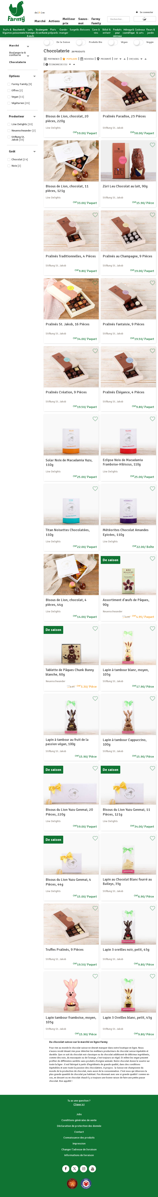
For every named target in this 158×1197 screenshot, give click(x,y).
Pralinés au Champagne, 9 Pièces (127, 256)
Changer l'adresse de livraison (79, 1149)
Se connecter (144, 12)
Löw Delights (22, 124)
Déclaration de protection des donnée (79, 1126)
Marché (40, 21)
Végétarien (20, 103)
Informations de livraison (79, 1155)
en (43, 12)
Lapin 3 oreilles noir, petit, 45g (126, 949)
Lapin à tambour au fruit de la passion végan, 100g (67, 742)
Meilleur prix (69, 21)
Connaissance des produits (79, 1137)
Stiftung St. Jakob (18, 138)
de (36, 12)
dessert (61, 1077)
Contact (79, 1132)
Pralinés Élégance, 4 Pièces (123, 392)
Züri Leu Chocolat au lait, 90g (125, 186)
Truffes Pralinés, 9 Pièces (65, 949)
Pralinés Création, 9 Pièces (66, 392)
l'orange (92, 1057)
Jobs (79, 1114)
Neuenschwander (23, 130)
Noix (16, 165)
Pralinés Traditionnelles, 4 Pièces (71, 256)
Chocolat (19, 159)
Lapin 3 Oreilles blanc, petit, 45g (127, 1017)
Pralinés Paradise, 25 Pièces (124, 116)
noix (63, 1057)
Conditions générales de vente (79, 1120)
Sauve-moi (83, 21)
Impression (79, 1143)
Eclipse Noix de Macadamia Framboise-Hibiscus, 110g (123, 462)
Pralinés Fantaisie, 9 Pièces (123, 324)
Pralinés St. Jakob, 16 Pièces (67, 324)
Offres (17, 90)
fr (39, 12)
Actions (54, 21)
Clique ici (79, 1104)
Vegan (17, 96)
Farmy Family (96, 21)
